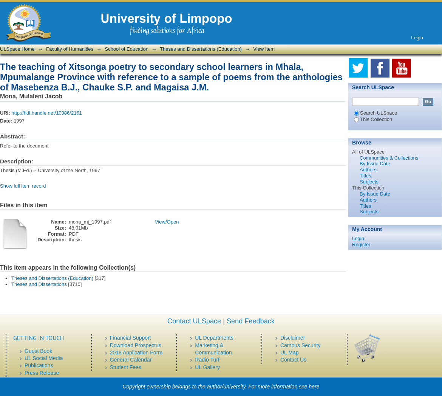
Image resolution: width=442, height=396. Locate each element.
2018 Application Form (136, 352)
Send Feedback (251, 321)
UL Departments (214, 338)
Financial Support (130, 338)
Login (417, 37)
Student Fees (125, 367)
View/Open (167, 222)
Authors (368, 169)
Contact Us (293, 360)
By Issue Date (375, 163)
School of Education (126, 49)
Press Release (42, 373)
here (314, 387)
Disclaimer (292, 338)
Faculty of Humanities (69, 49)
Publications (39, 365)
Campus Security (300, 345)
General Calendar (131, 360)
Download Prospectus (135, 345)
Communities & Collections (389, 158)
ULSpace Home (17, 49)
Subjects (369, 182)
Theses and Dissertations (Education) (201, 49)
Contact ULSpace (194, 321)
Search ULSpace (375, 113)
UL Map (289, 352)
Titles (365, 176)
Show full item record (23, 186)
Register (361, 244)
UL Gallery (207, 367)
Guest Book (38, 351)
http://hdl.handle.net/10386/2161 (46, 113)
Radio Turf (207, 360)
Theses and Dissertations (39, 284)
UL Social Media (44, 358)
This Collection (373, 119)
